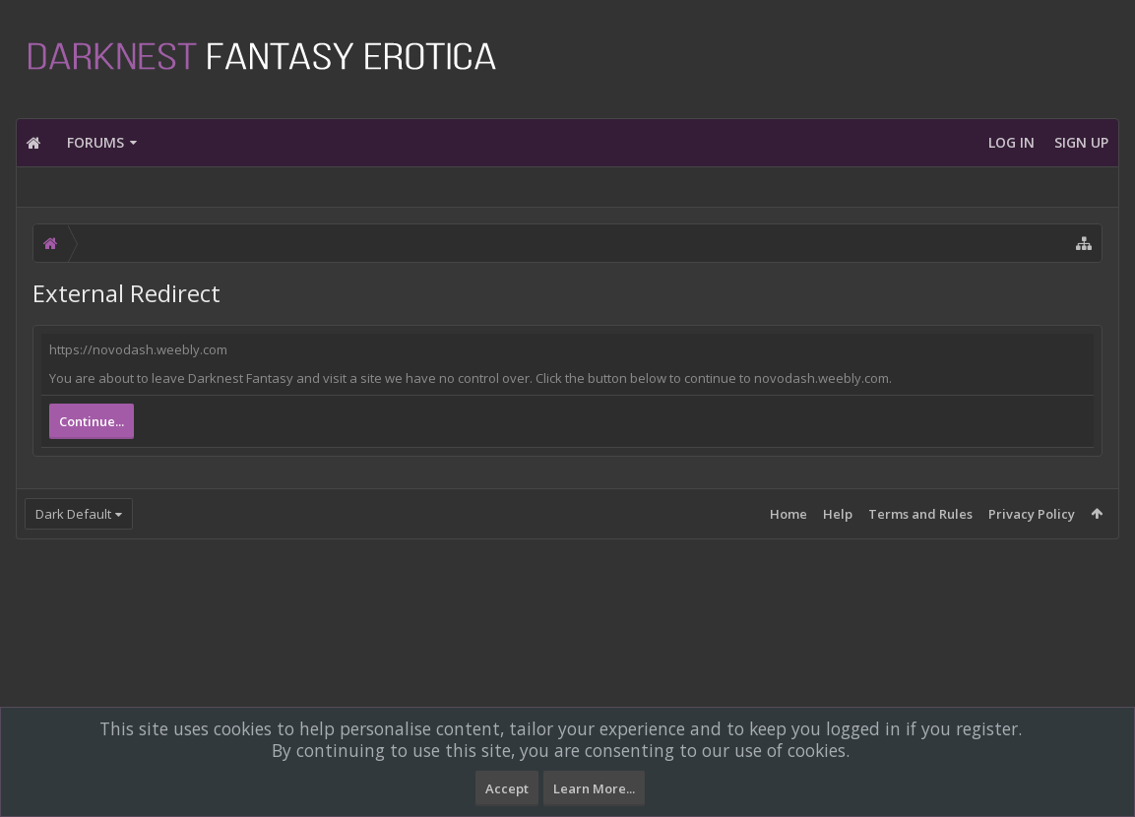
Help (837, 514)
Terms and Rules (920, 514)
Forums (95, 142)
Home (788, 514)
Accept (507, 788)
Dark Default (73, 514)
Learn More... (594, 788)
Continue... (91, 421)
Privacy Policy (1031, 514)
